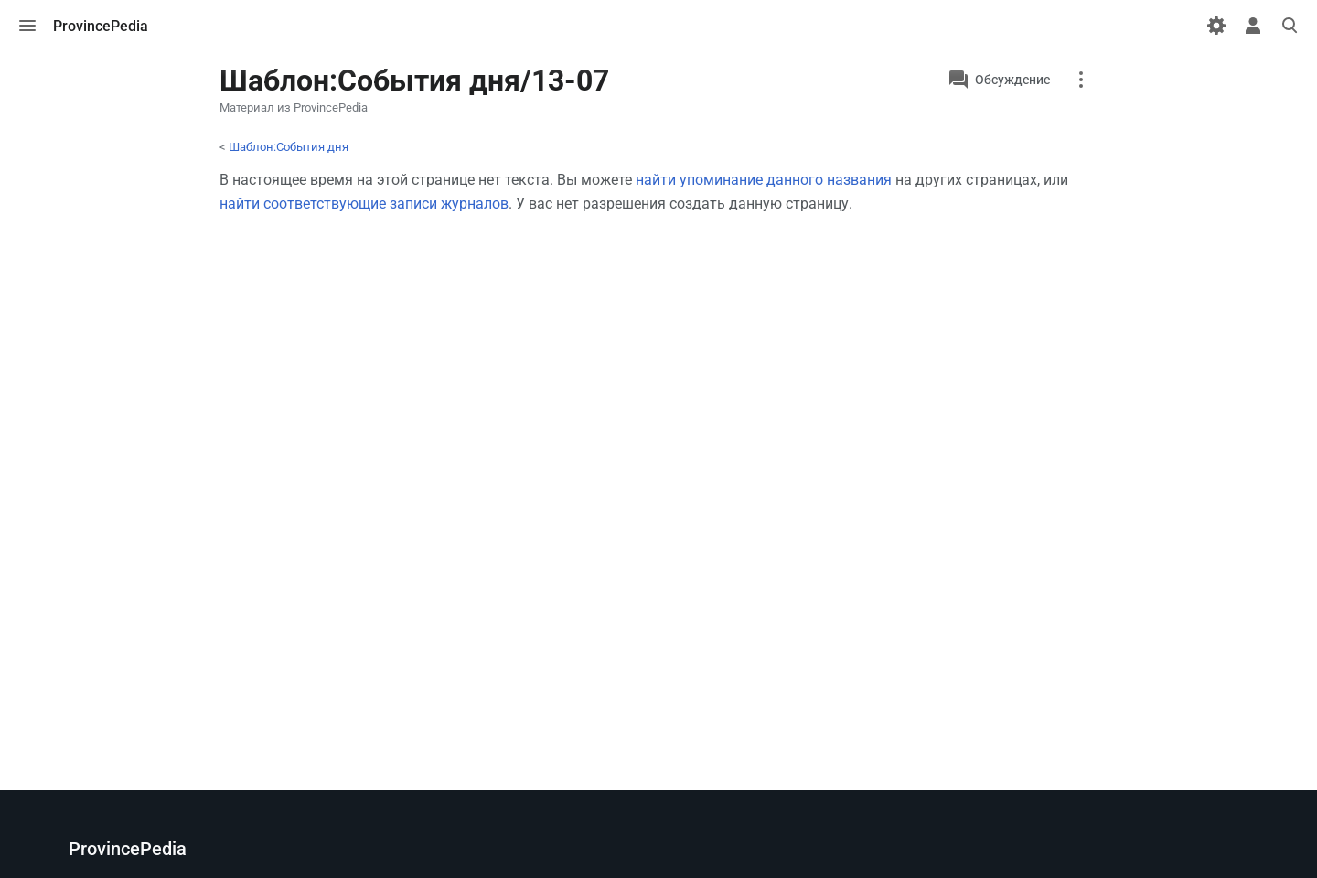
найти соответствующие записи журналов (364, 203)
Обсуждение (1012, 79)
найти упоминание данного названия (764, 179)
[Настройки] (1216, 25)
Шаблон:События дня (288, 147)
